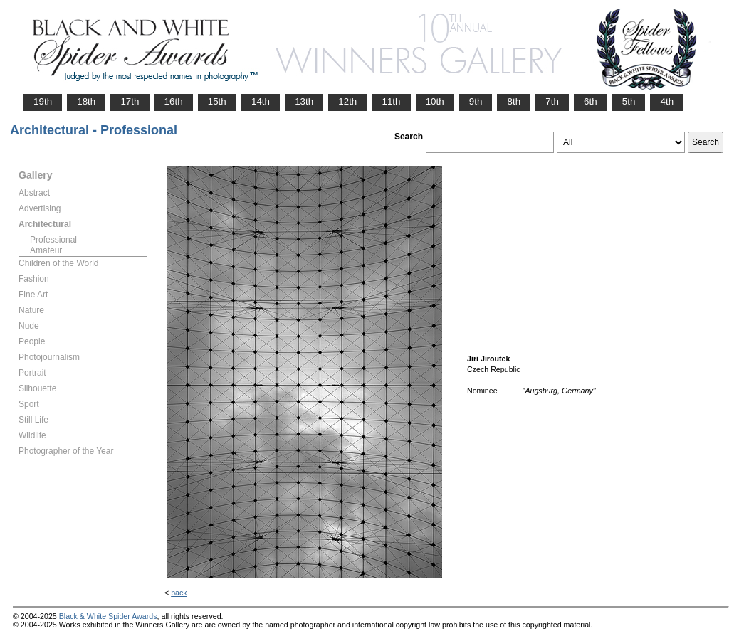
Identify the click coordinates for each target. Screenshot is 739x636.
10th (435, 101)
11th (391, 101)
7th (552, 101)
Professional (53, 240)
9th (476, 101)
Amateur (46, 250)
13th (304, 101)
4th (666, 101)
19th (43, 101)
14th (260, 101)
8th (513, 101)
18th (86, 101)
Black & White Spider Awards (108, 616)
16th (174, 101)
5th (629, 101)
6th (590, 101)
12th (347, 101)
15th (217, 101)
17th (129, 101)
